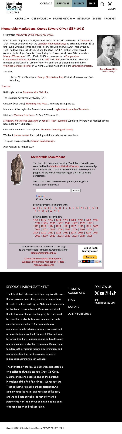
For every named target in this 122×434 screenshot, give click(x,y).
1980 (73, 219)
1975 (35, 219)
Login (112, 8)
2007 (82, 229)
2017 (95, 232)
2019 (44, 235)
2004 (59, 229)
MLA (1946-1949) (25, 34)
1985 (44, 223)
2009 (35, 232)
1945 (46, 59)
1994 (50, 226)
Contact (46, 3)
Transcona (85, 40)
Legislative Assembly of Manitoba (72, 109)
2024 (82, 235)
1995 (58, 226)
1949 (56, 59)
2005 (67, 229)
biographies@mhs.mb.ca (44, 252)
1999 (88, 226)
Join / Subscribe (79, 313)
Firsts (61, 261)
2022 (67, 235)
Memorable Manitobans (18, 29)
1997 (73, 226)
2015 (80, 232)
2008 (89, 229)
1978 (58, 219)
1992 (35, 226)
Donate (79, 3)
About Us (21, 18)
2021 (59, 235)
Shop (92, 3)
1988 (67, 223)
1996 (65, 226)
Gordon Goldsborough (42, 140)
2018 (37, 235)
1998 (80, 226)
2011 (50, 232)
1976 (43, 219)
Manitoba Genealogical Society (57, 129)
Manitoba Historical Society (64, 166)
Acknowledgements (44, 264)
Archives (110, 18)
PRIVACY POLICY (50, 428)
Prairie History (62, 18)
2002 (44, 229)
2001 (37, 229)
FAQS (71, 300)
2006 (75, 229)
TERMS (61, 428)
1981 (80, 219)
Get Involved (39, 18)
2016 (88, 232)
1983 (95, 219)
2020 (52, 235)
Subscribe (63, 3)
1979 (65, 219)
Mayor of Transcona (13, 56)
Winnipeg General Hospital (17, 65)
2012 (58, 232)
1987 (59, 223)
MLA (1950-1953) (44, 34)
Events (96, 18)
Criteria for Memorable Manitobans (42, 258)
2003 (52, 229)
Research (83, 18)
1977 (50, 219)
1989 (75, 223)
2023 (75, 235)
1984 (37, 223)
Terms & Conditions (76, 291)
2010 (43, 232)
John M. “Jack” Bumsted (54, 120)
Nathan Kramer (22, 135)
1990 (82, 223)
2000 (95, 226)
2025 (89, 235)
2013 (65, 232)
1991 (89, 223)
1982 (88, 219)
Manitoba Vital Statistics (35, 92)
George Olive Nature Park (50, 77)
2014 (73, 232)
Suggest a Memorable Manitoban (39, 261)
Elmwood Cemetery (82, 65)
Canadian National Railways (52, 43)
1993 (43, 226)
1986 (52, 223)
